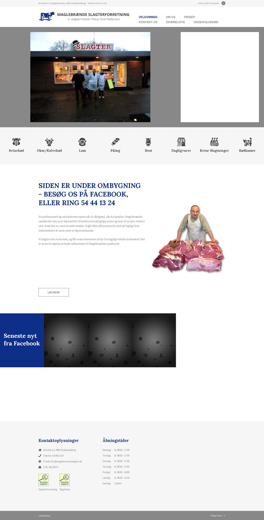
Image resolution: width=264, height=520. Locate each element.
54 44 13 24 (100, 3)
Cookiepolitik (44, 515)
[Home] (84, 16)
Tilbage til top (217, 515)
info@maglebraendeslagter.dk (66, 461)
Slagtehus (65, 482)
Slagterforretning (48, 482)
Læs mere (54, 292)
